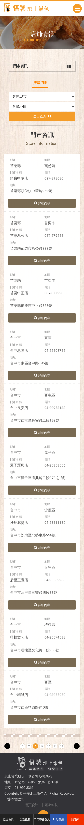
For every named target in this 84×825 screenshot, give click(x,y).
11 (55, 746)
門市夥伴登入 (42, 819)
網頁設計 (31, 805)
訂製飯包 (25, 819)
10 (48, 746)
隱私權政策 (15, 799)
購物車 (75, 819)
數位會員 (8, 819)
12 (61, 746)
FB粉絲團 (58, 819)
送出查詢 (42, 118)
